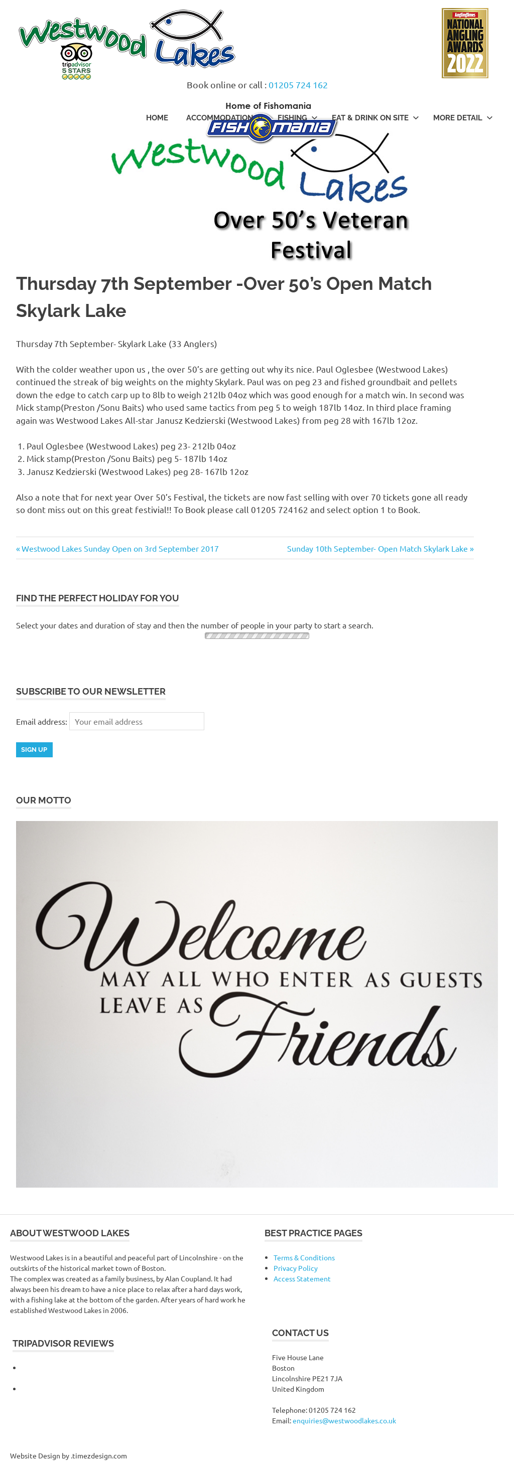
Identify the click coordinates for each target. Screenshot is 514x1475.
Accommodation (225, 117)
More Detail (463, 117)
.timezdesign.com (99, 1455)
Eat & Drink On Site (375, 117)
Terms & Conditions (304, 1257)
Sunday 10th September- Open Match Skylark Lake (377, 548)
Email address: (42, 721)
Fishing (298, 117)
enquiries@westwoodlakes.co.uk (344, 1420)
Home (157, 117)
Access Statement (302, 1278)
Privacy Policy (296, 1267)
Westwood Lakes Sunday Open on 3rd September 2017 (120, 548)
